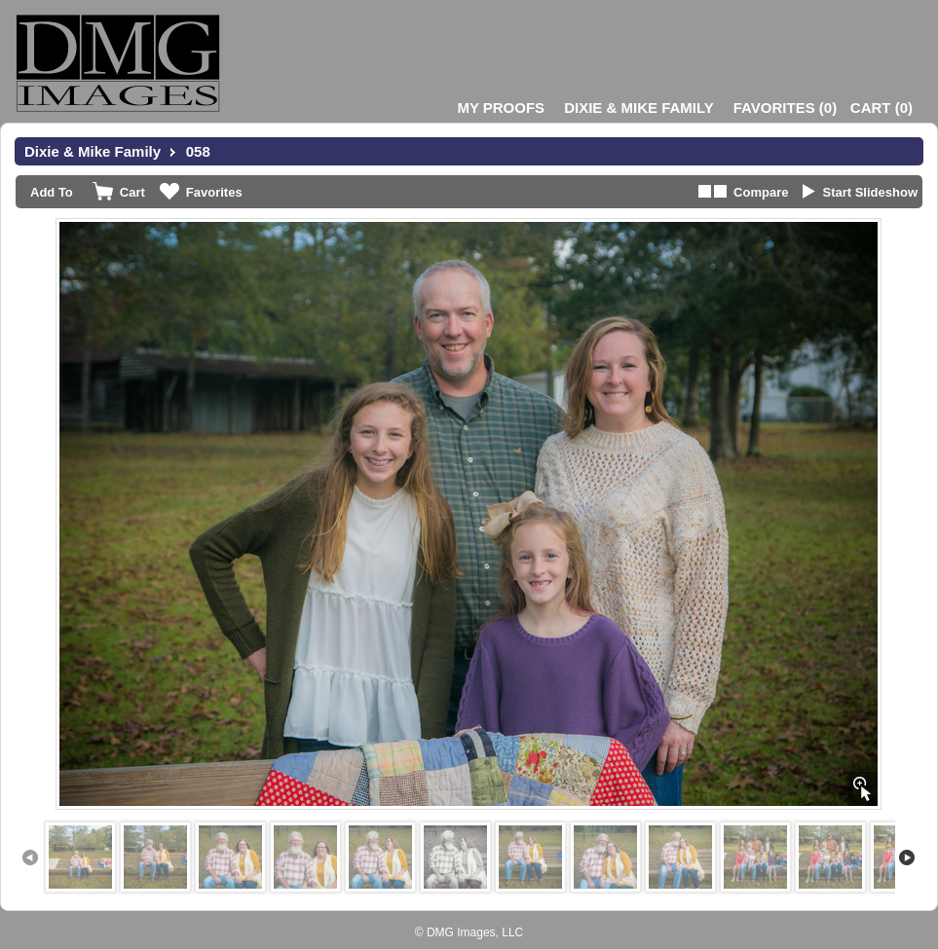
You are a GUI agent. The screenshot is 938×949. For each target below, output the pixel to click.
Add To (51, 192)
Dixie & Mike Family (639, 107)
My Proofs (500, 107)
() (785, 107)
